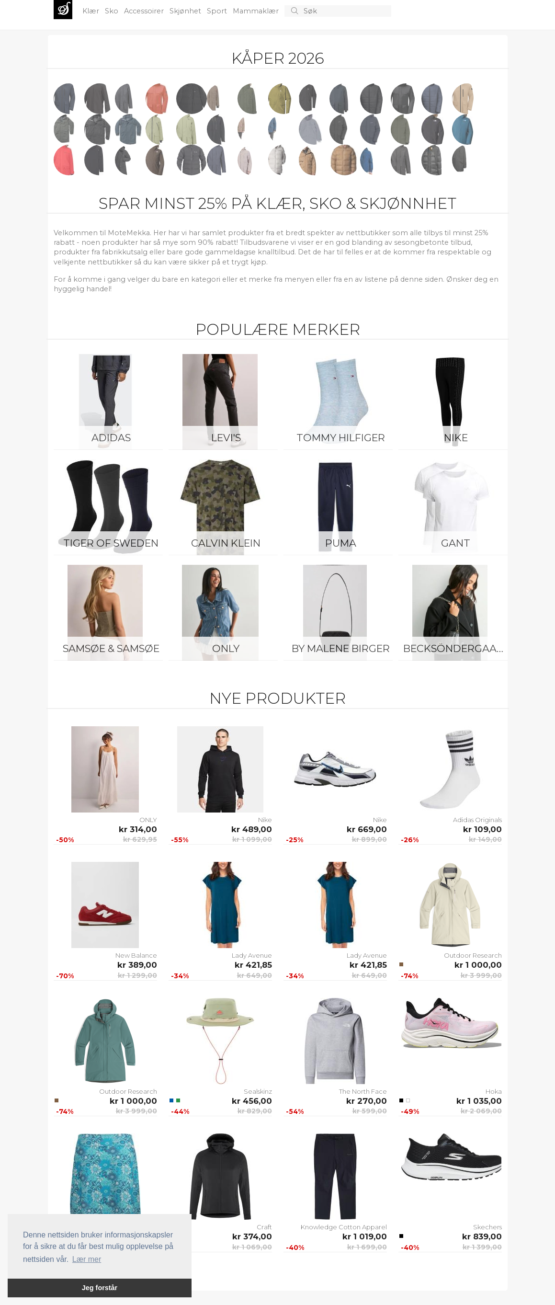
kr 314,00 (138, 829)
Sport (218, 11)
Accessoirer (145, 11)
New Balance (136, 955)
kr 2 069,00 (481, 1111)
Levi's (226, 438)
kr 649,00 (254, 975)
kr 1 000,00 (478, 965)
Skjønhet (186, 11)
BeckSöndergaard (457, 648)
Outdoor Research (473, 955)
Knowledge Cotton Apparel (344, 1227)
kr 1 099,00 (252, 839)
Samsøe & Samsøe (111, 648)
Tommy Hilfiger (340, 438)
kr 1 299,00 (137, 975)
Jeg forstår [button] (99, 1288)
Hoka (494, 1091)
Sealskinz (258, 1091)
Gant (455, 543)
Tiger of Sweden (111, 543)
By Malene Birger (341, 648)
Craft (264, 1227)
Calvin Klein (226, 543)
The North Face (363, 1091)
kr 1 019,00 (364, 1236)
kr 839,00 (482, 1236)
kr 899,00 (369, 839)
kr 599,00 (369, 1111)
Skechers (487, 1227)
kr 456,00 (252, 1101)
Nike (456, 438)
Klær (91, 11)
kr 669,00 (367, 829)
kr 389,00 (137, 965)
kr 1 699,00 (367, 1247)
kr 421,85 (253, 965)
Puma (340, 543)
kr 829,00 (255, 1111)
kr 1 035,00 (479, 1101)
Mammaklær (257, 11)
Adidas (111, 438)
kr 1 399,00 (482, 1247)
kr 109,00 (482, 829)
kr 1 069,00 (252, 1247)
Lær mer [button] (86, 1259)
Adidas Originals (477, 820)
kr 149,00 (485, 839)
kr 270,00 (366, 1101)
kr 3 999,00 (481, 975)
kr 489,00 (251, 829)
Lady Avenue (252, 955)
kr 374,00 (252, 1236)
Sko (112, 11)
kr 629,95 (140, 839)
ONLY (225, 648)
